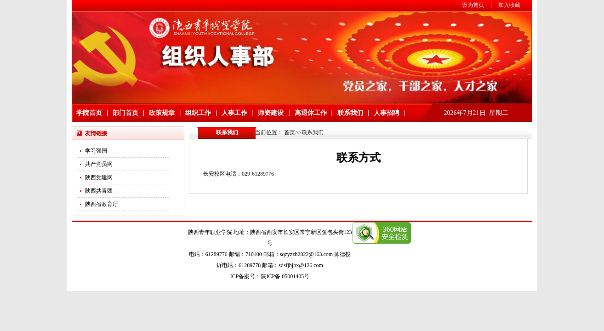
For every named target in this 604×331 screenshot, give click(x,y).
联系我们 (350, 112)
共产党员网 (99, 164)
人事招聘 (386, 112)
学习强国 (96, 151)
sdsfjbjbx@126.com (301, 265)
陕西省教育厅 (101, 204)
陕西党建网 (99, 177)
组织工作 (198, 112)
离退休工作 (311, 112)
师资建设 (271, 112)
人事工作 (234, 112)
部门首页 (125, 112)
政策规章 (162, 112)
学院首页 (89, 112)
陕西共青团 (99, 191)
